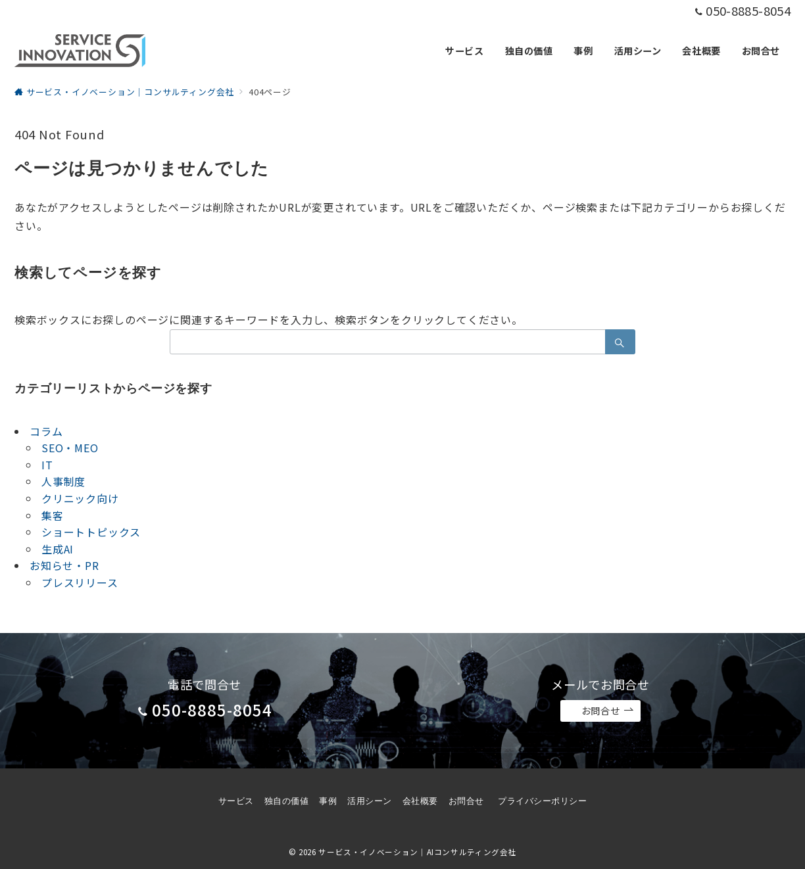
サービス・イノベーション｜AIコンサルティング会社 (417, 852)
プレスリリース (79, 582)
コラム (46, 431)
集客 (52, 515)
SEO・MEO (70, 448)
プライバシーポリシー (542, 801)
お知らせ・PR (64, 565)
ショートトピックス (91, 532)
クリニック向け (80, 498)
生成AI (57, 549)
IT (47, 465)
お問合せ (607, 711)
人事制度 (63, 481)
